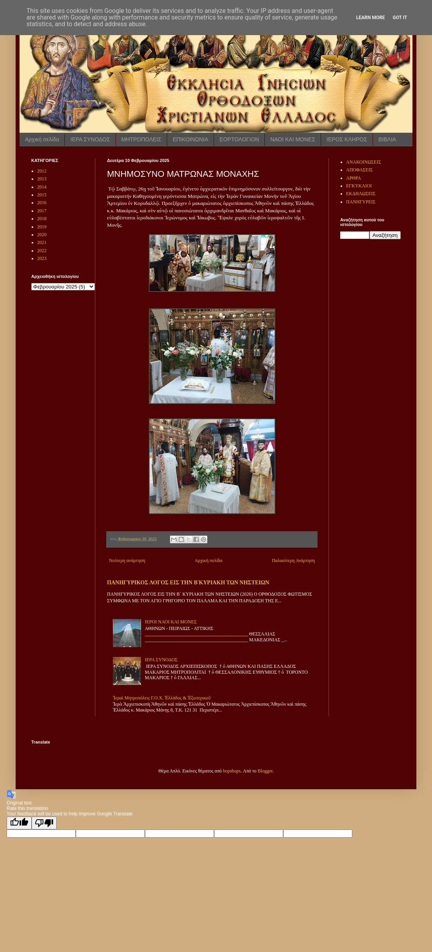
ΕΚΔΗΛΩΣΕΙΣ (360, 193)
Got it (400, 17)
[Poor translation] (44, 823)
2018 (41, 218)
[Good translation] (19, 823)
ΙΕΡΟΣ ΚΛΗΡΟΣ (347, 139)
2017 (41, 211)
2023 (41, 258)
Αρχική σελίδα (42, 139)
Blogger (265, 771)
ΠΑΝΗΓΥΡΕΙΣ (360, 202)
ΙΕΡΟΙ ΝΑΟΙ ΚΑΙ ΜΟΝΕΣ (171, 622)
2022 (41, 250)
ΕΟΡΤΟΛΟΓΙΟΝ (239, 139)
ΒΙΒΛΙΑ (387, 139)
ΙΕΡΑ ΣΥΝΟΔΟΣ (90, 139)
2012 (41, 171)
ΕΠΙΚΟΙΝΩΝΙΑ (190, 139)
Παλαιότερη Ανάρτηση (293, 560)
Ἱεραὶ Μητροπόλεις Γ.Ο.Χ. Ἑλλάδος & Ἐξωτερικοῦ (162, 698)
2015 (41, 195)
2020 (41, 234)
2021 (41, 242)
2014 (41, 187)
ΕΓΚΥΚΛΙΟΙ (359, 186)
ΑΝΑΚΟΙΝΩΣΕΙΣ (363, 162)
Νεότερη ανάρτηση (127, 560)
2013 (41, 179)
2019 (41, 227)
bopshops (232, 771)
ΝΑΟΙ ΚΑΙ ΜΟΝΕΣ (292, 139)
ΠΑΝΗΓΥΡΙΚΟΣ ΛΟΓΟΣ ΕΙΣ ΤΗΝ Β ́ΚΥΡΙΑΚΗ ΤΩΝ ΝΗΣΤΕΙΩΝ (188, 582)
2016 (41, 202)
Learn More (370, 17)
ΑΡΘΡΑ (353, 178)
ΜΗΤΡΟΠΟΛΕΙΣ (141, 139)
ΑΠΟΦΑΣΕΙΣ (359, 170)
